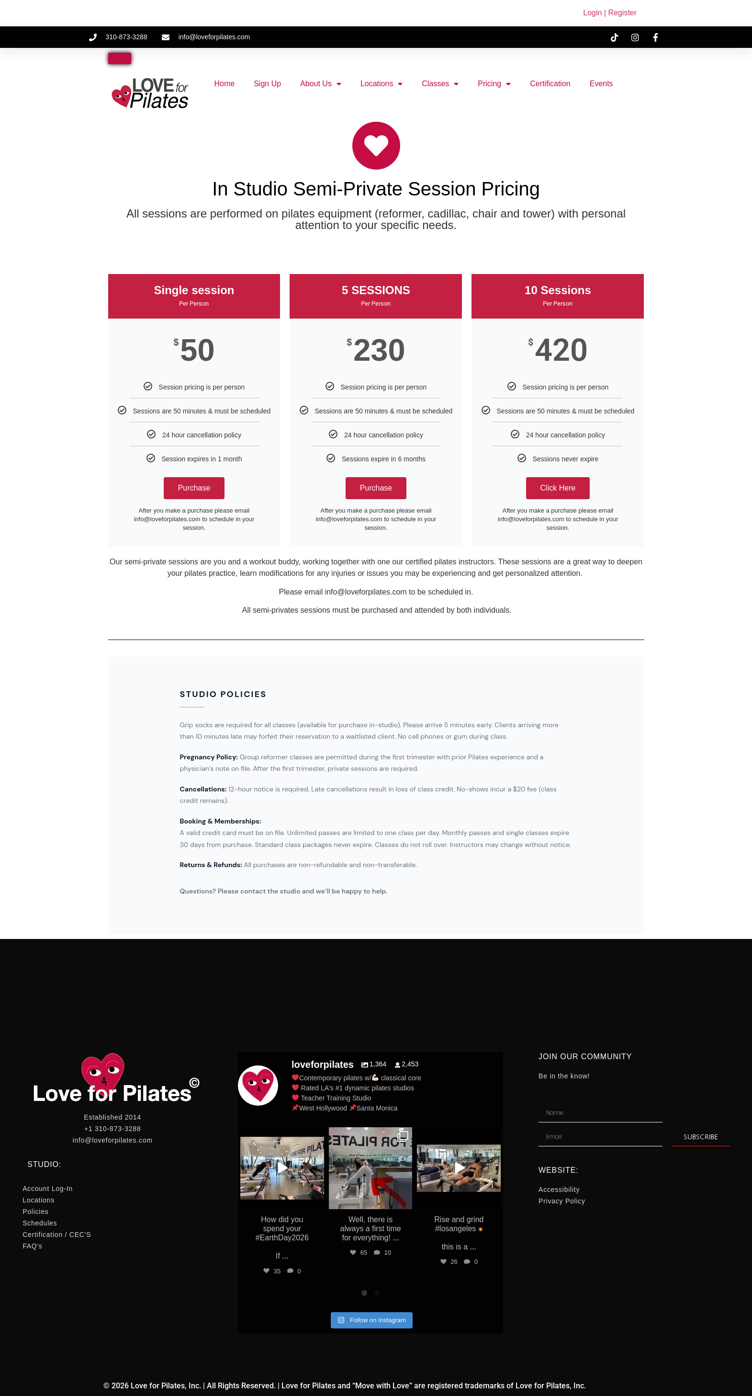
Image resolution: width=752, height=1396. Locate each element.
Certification (550, 84)
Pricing (494, 83)
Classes (440, 83)
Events (601, 84)
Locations (381, 83)
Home (224, 84)
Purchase (194, 488)
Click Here (558, 488)
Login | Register (610, 13)
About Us (320, 83)
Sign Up (267, 84)
